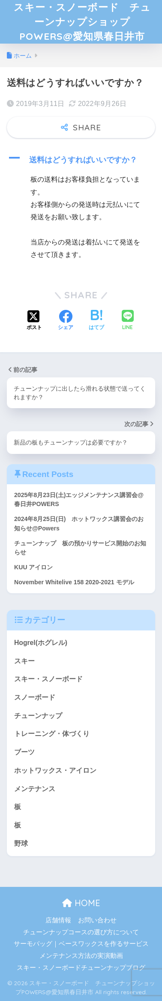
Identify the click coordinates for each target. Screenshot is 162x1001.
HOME (81, 903)
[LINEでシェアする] (128, 321)
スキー (24, 661)
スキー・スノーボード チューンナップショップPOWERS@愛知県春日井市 (82, 21)
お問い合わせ (97, 920)
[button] (81, 160)
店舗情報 (58, 920)
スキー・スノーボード (48, 679)
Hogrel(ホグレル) (40, 642)
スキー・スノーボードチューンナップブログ (81, 967)
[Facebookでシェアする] (65, 321)
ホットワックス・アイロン (55, 770)
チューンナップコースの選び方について (81, 932)
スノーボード (34, 697)
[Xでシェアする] (34, 321)
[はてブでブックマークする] (96, 321)
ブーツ (24, 752)
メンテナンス (34, 788)
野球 (21, 843)
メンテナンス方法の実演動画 (81, 955)
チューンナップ (38, 715)
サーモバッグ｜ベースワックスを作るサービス (81, 943)
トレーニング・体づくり (52, 733)
